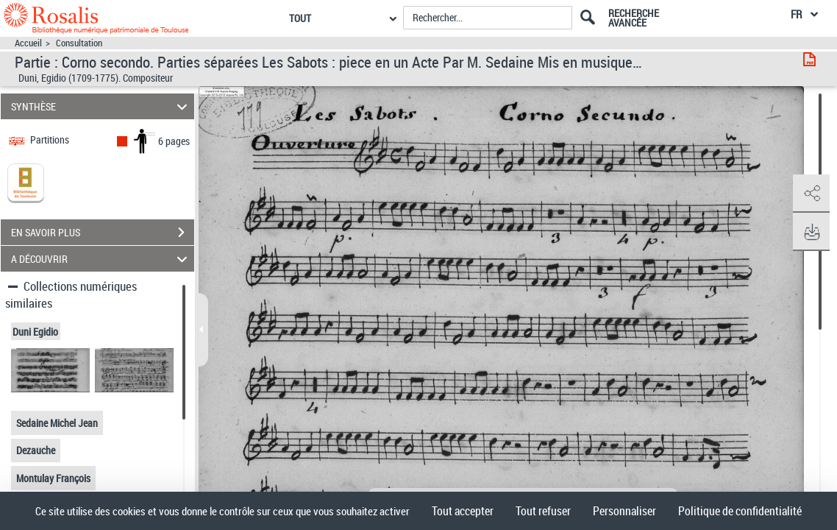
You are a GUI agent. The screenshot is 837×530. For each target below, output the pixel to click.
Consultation (79, 43)
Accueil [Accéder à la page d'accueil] (28, 43)
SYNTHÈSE (101, 106)
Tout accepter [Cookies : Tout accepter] (463, 511)
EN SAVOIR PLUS (102, 232)
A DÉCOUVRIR (101, 259)
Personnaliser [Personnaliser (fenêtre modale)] (624, 511)
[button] (811, 193)
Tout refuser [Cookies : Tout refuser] (543, 511)
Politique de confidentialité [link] (740, 511)
